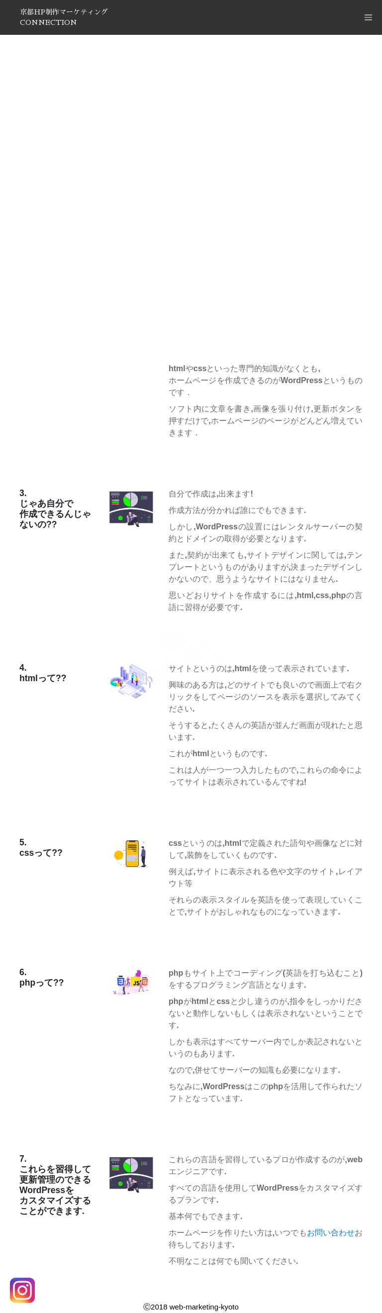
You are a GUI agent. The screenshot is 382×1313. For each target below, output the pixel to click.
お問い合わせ (331, 1232)
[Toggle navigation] (368, 17)
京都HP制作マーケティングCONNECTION (64, 17)
